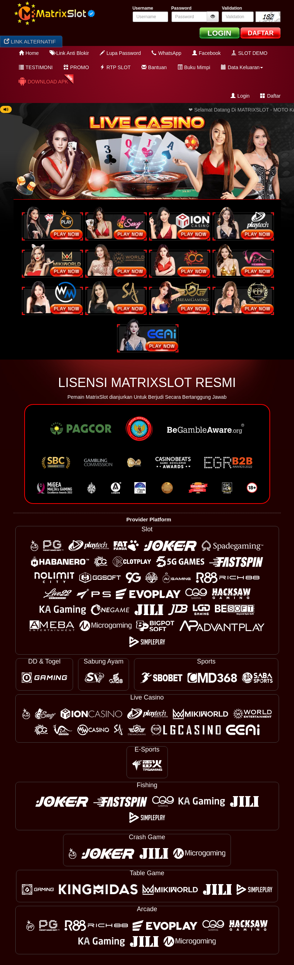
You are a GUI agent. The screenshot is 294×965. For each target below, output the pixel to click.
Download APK (43, 81)
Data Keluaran (242, 67)
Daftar (270, 96)
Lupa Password (120, 53)
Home (29, 53)
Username (143, 8)
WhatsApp (166, 53)
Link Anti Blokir (69, 53)
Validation (232, 8)
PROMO (76, 67)
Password (181, 8)
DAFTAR (261, 33)
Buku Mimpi (193, 67)
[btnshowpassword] (213, 16)
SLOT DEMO (249, 53)
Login (240, 96)
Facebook (206, 53)
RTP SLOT (115, 67)
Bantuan (154, 67)
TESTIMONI (36, 67)
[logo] (55, 13)
